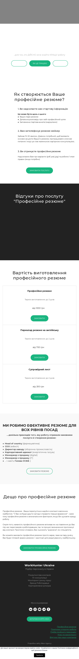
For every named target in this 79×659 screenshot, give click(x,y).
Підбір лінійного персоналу (63, 632)
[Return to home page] (39, 565)
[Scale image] (39, 227)
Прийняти (39, 655)
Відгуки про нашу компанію (63, 637)
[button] (19, 63)
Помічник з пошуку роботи (63, 629)
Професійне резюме (66, 627)
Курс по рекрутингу (67, 635)
